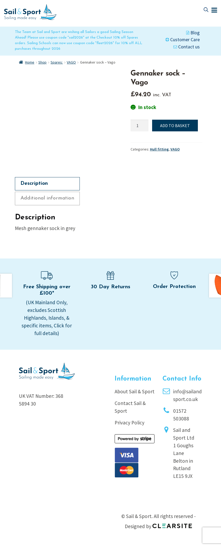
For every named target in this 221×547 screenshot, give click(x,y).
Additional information (47, 198)
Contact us (186, 47)
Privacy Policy (129, 422)
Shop (42, 62)
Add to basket (175, 125)
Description (34, 183)
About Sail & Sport (135, 391)
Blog (193, 33)
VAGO (71, 62)
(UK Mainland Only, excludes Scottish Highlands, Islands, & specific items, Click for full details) (47, 317)
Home (29, 62)
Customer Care (182, 40)
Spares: (57, 62)
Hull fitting (159, 149)
